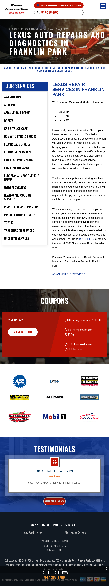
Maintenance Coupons (75, 534)
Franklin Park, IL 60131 (58, 29)
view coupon (23, 334)
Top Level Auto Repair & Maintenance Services (74, 68)
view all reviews (54, 503)
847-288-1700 (49, 12)
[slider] (54, 479)
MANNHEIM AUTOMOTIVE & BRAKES (24, 68)
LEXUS (68, 70)
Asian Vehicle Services (68, 274)
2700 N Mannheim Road (36, 29)
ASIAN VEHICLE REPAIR (50, 70)
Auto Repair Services (33, 534)
